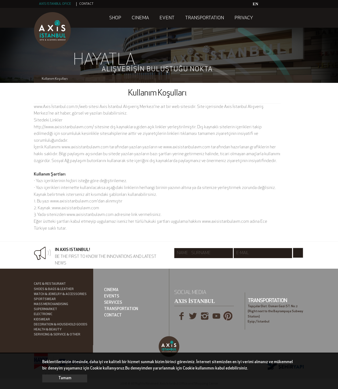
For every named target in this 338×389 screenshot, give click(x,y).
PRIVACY (243, 18)
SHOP (115, 18)
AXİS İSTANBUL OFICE (55, 4)
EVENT (167, 18)
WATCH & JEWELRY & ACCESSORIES (60, 294)
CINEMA (140, 18)
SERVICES (113, 303)
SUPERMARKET (45, 309)
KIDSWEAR (42, 319)
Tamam (64, 378)
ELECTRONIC (43, 314)
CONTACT (86, 4)
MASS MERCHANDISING (51, 304)
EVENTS (111, 296)
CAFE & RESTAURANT (50, 284)
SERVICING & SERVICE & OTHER (57, 334)
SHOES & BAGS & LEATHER (54, 289)
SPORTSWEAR (45, 299)
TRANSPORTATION (204, 18)
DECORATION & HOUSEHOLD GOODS (60, 324)
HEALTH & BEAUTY (48, 329)
